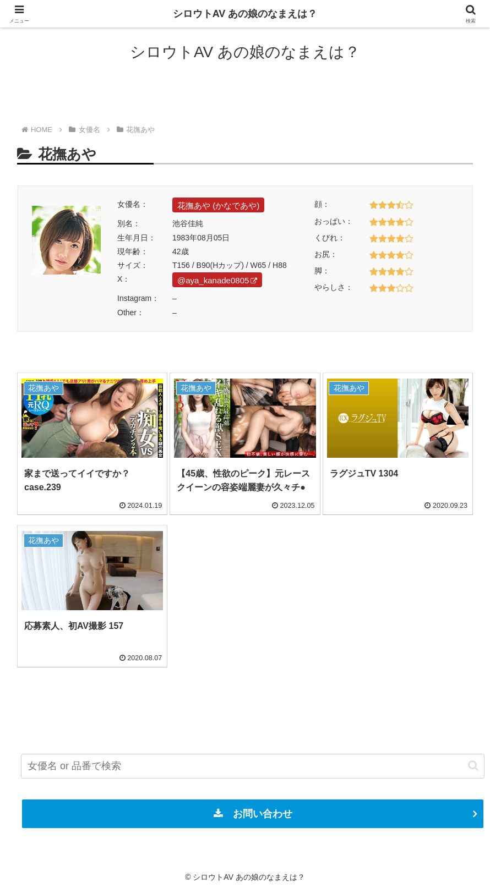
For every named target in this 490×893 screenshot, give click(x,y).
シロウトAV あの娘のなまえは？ (245, 13)
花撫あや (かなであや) (218, 205)
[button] (473, 765)
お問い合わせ (253, 813)
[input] (252, 766)
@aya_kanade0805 (217, 280)
